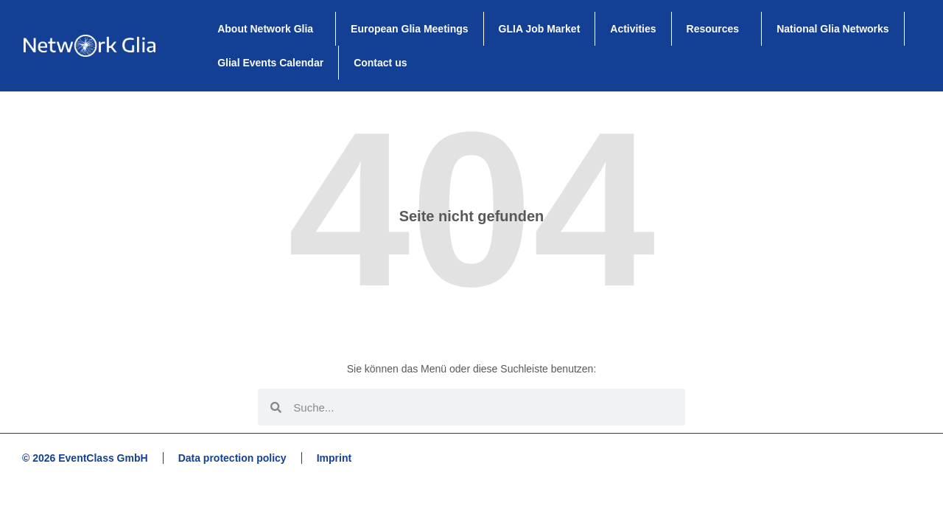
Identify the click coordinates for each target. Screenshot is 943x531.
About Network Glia (268, 28)
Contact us (380, 63)
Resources (717, 28)
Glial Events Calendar (270, 63)
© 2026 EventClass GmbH (85, 458)
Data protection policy (232, 458)
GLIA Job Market (540, 29)
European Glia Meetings (409, 29)
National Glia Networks (832, 29)
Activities (633, 29)
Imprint (334, 458)
